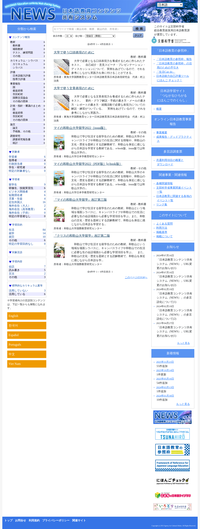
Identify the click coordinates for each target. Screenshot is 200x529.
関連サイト (79, 520)
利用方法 (161, 227)
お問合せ (20, 520)
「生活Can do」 (165, 71)
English (13, 316)
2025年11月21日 (165, 361)
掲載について (164, 236)
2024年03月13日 (165, 387)
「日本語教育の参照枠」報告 (174, 59)
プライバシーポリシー (56, 520)
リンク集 (161, 204)
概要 (159, 108)
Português (15, 344)
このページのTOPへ (136, 277)
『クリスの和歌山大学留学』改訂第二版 (82, 235)
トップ (8, 520)
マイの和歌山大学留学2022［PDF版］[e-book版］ (88, 164)
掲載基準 (161, 232)
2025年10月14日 (165, 370)
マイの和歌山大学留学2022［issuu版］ (80, 128)
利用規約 (34, 520)
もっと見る (183, 343)
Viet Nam (15, 363)
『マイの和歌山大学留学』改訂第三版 (80, 199)
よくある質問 (164, 223)
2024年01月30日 (165, 395)
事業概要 (161, 132)
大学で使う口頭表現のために (74, 52)
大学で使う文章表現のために (74, 88)
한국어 (13, 325)
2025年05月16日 (165, 378)
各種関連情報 (163, 183)
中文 (12, 354)
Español (14, 335)
